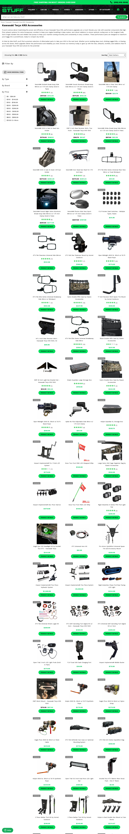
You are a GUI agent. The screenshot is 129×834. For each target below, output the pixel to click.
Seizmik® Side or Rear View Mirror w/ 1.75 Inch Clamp (112, 85)
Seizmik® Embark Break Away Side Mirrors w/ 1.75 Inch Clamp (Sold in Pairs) (47, 87)
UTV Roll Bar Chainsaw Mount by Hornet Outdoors (79, 256)
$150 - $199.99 (11, 102)
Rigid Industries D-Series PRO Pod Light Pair (112, 506)
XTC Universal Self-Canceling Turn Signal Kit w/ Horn (112, 625)
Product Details (47, 99)
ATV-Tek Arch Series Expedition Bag (111, 740)
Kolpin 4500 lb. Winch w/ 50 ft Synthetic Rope (47, 780)
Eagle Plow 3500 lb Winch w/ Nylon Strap (111, 702)
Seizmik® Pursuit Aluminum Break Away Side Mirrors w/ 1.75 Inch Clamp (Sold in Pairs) (79, 87)
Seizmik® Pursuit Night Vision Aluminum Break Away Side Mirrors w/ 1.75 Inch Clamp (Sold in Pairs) (47, 214)
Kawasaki (9, 22)
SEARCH (121, 17)
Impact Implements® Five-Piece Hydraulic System (47, 586)
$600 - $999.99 (11, 117)
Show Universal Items (14, 72)
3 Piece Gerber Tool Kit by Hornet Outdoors (79, 818)
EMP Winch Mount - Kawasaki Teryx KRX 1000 (47, 702)
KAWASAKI (80, 10)
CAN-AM (44, 10)
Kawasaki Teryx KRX (19, 22)
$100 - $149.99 (11, 99)
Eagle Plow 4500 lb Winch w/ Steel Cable (47, 741)
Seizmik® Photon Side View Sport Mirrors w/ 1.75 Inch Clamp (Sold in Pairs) (79, 214)
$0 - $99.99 (9, 96)
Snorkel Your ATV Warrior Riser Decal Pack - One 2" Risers (111, 780)
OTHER (93, 10)
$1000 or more (11, 120)
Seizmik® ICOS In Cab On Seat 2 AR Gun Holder (47, 171)
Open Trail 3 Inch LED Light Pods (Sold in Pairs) (47, 664)
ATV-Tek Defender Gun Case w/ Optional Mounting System (79, 741)
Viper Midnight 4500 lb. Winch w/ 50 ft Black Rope (111, 256)
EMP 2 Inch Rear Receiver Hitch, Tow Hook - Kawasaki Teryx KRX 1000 (79, 129)
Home (3, 22)
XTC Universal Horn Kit (79, 546)
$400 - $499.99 (11, 111)
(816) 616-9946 (119, 2)
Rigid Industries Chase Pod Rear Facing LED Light (111, 586)
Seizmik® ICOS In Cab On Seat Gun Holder (47, 129)
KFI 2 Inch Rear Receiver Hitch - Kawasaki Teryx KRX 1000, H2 (47, 340)
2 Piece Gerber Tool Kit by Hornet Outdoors (47, 818)
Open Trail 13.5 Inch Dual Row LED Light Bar (79, 780)
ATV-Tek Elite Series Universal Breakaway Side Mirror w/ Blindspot (47, 298)
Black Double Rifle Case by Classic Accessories (112, 339)
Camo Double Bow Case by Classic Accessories (112, 381)
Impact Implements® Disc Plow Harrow (47, 505)
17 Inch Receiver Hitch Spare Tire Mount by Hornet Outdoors (112, 298)
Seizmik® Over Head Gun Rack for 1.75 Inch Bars (79, 171)
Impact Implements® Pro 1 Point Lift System (47, 464)
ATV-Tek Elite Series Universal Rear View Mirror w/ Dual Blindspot (112, 171)
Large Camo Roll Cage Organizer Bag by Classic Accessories (112, 464)
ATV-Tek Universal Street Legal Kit (47, 624)
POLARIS (32, 10)
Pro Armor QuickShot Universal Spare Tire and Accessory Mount (112, 547)
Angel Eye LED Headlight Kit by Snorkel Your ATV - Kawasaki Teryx (47, 547)
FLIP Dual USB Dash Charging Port (79, 662)
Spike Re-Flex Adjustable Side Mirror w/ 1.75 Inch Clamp (79, 423)
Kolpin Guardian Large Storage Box (79, 380)
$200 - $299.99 (11, 105)
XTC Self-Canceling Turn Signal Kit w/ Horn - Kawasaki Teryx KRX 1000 (79, 625)
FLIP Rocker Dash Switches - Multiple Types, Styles (112, 212)
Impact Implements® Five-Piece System (79, 585)
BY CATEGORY (106, 10)
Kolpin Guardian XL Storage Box (112, 421)
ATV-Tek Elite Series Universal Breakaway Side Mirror (79, 339)
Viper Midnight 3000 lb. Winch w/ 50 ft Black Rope (46, 423)
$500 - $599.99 (11, 114)
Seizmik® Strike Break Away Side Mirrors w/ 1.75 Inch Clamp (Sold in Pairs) (112, 129)
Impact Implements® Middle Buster (111, 662)
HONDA (68, 10)
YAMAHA (56, 10)
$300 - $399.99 (11, 108)
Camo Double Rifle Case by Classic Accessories (79, 298)
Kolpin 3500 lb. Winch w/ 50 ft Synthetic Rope (79, 702)
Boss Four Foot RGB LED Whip (79, 505)
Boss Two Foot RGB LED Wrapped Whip (79, 463)
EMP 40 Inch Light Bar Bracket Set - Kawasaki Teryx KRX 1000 (47, 381)
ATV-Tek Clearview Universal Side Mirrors (47, 255)
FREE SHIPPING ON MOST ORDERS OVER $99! (54, 2)
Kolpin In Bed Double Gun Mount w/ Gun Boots (112, 818)
